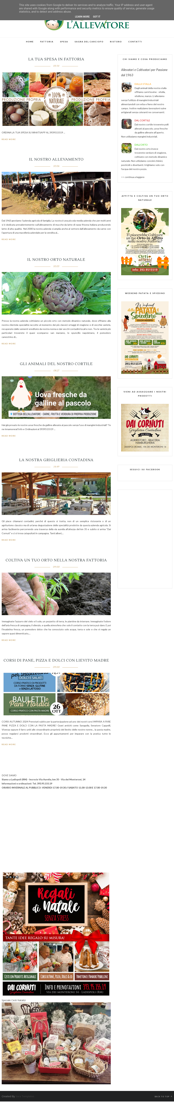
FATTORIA (47, 41)
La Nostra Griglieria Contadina (56, 460)
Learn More (82, 16)
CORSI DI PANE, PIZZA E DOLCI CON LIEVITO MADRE (56, 660)
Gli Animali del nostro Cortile (56, 363)
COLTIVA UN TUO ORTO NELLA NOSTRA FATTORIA (56, 560)
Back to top (163, 1096)
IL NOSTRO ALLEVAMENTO (56, 159)
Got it (96, 16)
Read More (9, 139)
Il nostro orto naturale (56, 259)
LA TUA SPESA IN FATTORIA (56, 59)
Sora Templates (25, 1096)
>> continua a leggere (132, 177)
